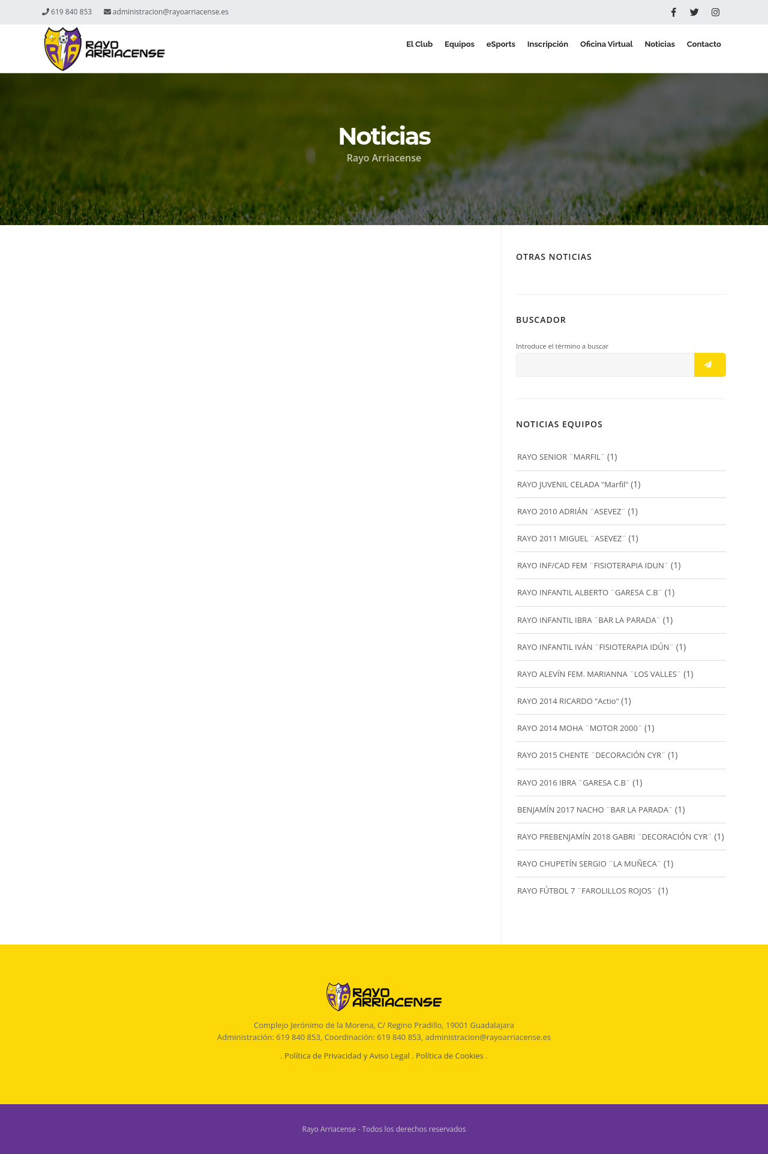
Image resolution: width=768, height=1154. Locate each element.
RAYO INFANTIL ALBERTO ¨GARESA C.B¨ (589, 592)
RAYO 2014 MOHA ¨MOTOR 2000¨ (579, 728)
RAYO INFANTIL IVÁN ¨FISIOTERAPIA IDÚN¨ (595, 647)
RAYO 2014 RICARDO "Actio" (568, 701)
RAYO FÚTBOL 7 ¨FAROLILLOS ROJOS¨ (586, 890)
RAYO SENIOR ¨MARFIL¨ (561, 456)
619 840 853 (67, 12)
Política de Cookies (450, 1055)
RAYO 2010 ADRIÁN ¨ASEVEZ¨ (571, 511)
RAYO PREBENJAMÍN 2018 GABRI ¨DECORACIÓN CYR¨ (614, 836)
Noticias (647, 48)
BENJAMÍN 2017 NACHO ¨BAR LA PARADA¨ (595, 809)
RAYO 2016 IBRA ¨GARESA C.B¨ (573, 782)
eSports (463, 48)
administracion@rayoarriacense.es (166, 12)
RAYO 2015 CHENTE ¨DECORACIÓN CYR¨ (591, 755)
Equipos (414, 48)
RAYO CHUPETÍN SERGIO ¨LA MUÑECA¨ (589, 863)
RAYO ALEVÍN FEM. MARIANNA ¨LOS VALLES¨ (599, 674)
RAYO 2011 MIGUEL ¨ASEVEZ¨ (571, 538)
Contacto (700, 48)
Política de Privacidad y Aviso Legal (347, 1055)
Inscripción (519, 48)
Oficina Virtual (586, 48)
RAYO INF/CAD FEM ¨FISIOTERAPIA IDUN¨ (592, 565)
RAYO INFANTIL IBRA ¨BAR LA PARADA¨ (589, 620)
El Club (365, 48)
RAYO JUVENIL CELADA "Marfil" (573, 484)
